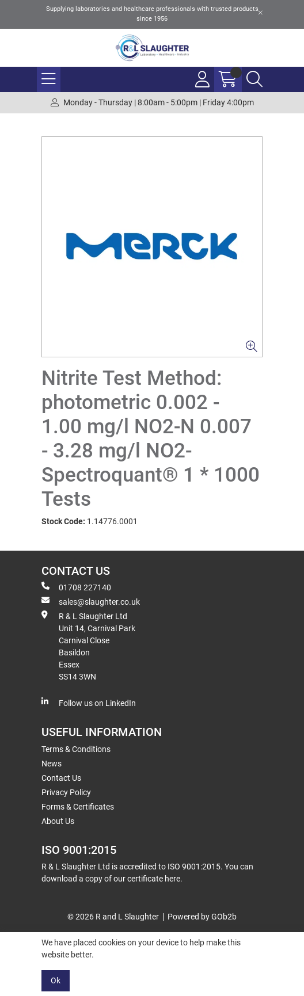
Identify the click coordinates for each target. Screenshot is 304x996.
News (51, 763)
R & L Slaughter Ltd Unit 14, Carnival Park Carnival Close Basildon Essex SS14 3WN (88, 645)
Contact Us (61, 778)
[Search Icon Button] (254, 79)
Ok (55, 980)
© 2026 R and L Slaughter (113, 916)
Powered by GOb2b (202, 916)
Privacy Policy (66, 792)
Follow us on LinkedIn (88, 702)
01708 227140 (76, 587)
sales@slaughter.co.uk (90, 601)
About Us (57, 821)
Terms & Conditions (76, 749)
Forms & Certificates (77, 806)
